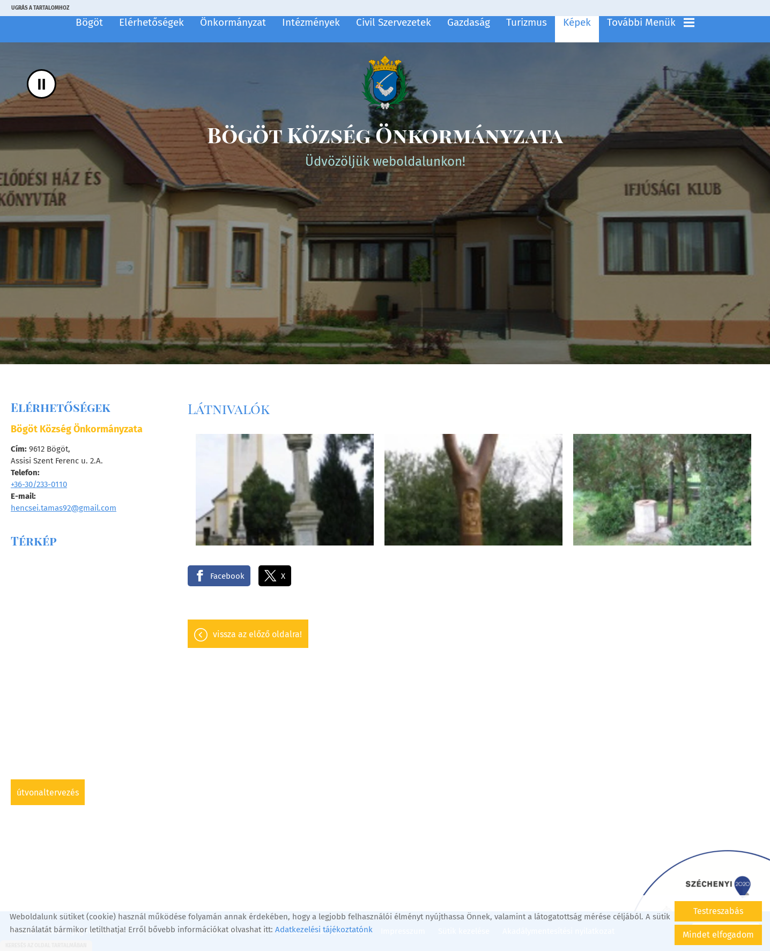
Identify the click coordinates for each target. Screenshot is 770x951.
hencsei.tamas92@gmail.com (63, 508)
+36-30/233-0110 (39, 484)
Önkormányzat (233, 22)
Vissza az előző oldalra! (257, 634)
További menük (650, 22)
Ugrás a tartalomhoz (40, 8)
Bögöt (89, 22)
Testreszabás (718, 911)
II (41, 84)
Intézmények (311, 22)
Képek (577, 22)
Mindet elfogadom (718, 935)
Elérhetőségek (151, 22)
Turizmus (526, 22)
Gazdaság (468, 22)
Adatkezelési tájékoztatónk (324, 929)
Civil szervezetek (393, 22)
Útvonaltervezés (48, 792)
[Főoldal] (385, 82)
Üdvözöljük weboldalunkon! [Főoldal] (385, 144)
